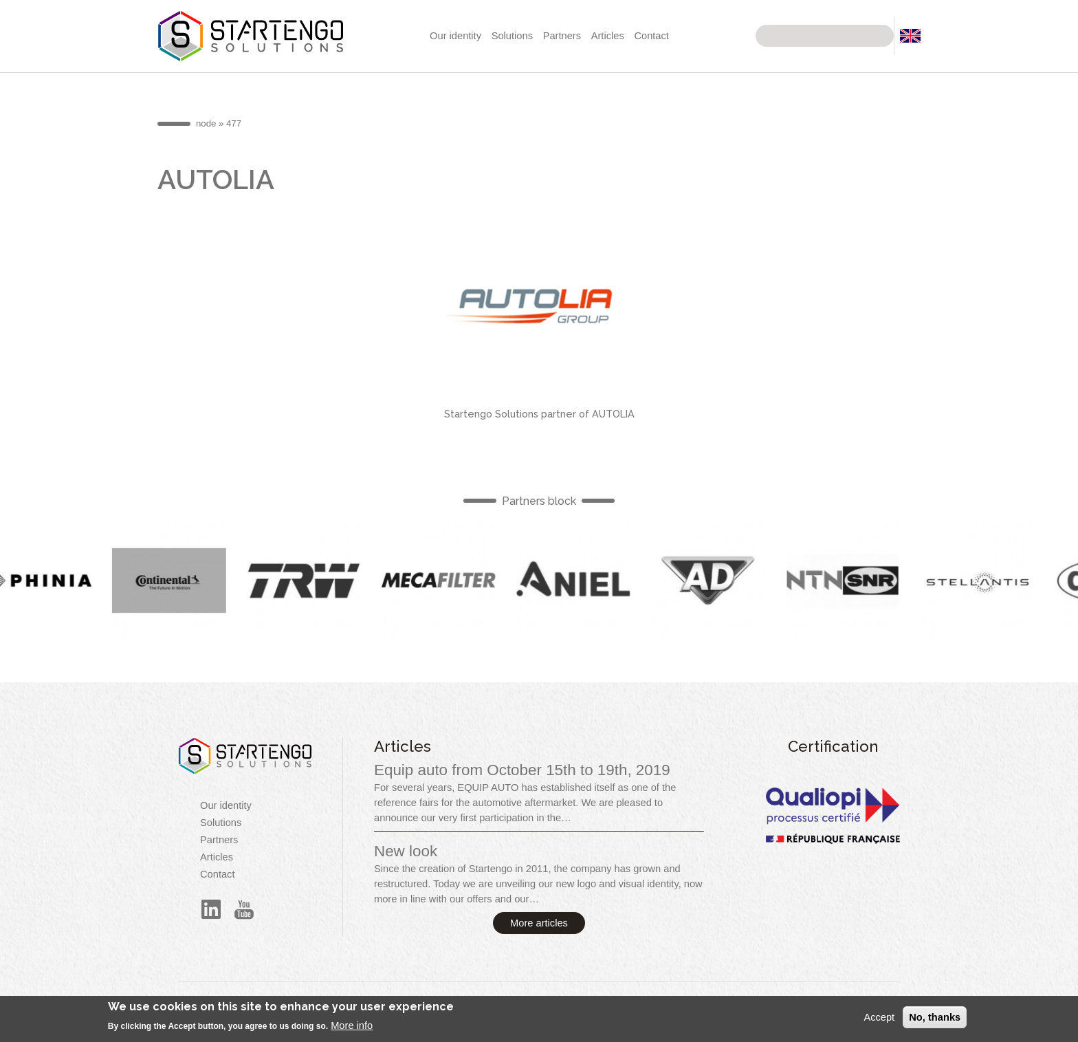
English (176, 580)
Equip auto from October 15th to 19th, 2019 (522, 770)
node (206, 123)
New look (405, 851)
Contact (651, 35)
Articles (607, 35)
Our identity (455, 35)
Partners (562, 35)
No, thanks (934, 1021)
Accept (879, 1021)
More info (352, 1030)
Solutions (512, 35)
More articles (539, 923)
